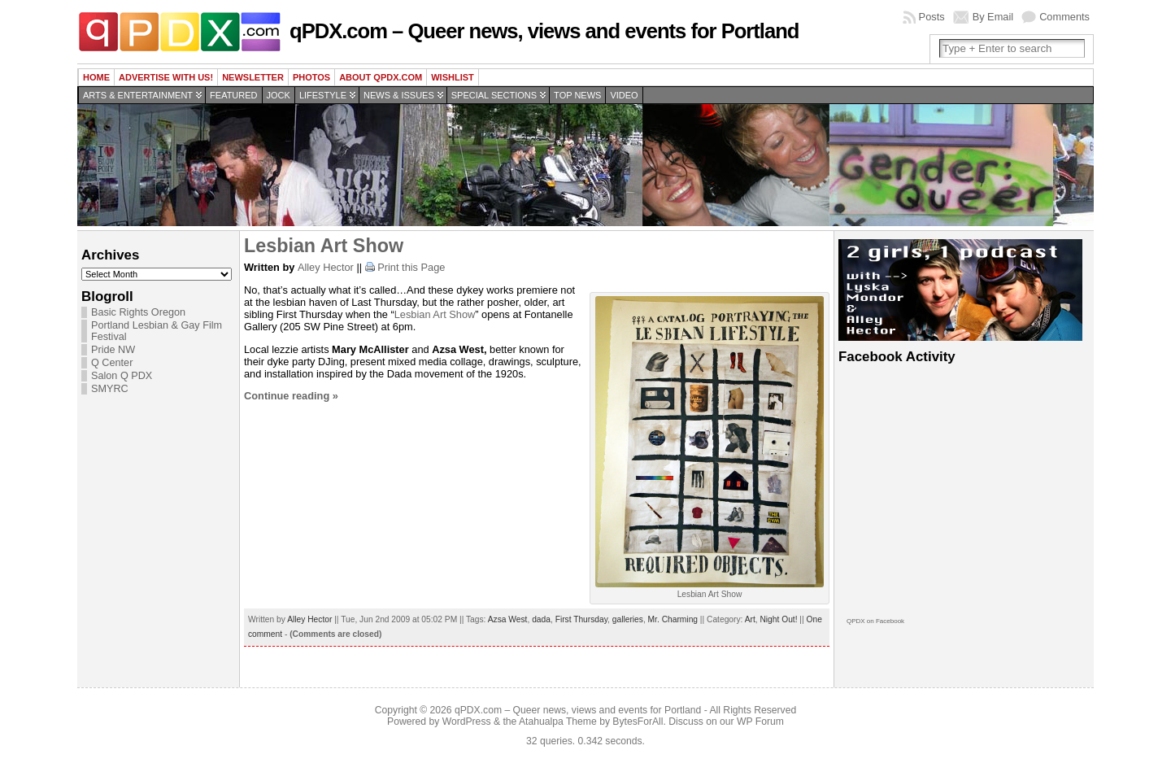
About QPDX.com (380, 77)
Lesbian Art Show (323, 245)
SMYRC (109, 389)
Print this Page (411, 267)
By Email (993, 17)
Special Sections (494, 95)
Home (96, 77)
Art (750, 619)
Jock (278, 95)
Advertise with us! (166, 77)
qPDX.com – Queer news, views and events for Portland (544, 31)
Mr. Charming (673, 619)
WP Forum (760, 721)
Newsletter (253, 77)
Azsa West (508, 619)
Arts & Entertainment (138, 95)
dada (541, 619)
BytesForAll (637, 721)
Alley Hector (326, 267)
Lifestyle (322, 95)
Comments (1064, 17)
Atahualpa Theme (558, 721)
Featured (233, 95)
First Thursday (581, 619)
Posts (932, 17)
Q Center (112, 362)
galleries (627, 619)
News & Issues (398, 95)
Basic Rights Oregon (138, 312)
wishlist (452, 77)
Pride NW (113, 349)
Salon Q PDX (121, 376)
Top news (577, 95)
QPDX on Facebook (875, 621)
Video (624, 95)
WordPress (466, 721)
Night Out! (778, 619)
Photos (311, 77)
